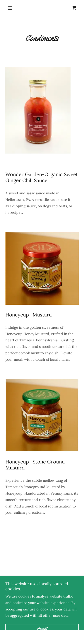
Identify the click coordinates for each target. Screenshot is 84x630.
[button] (10, 8)
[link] (74, 8)
